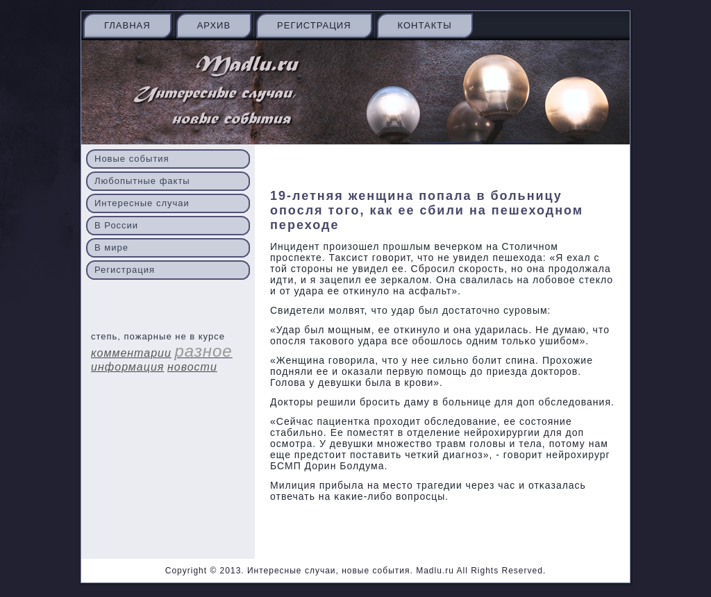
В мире (111, 247)
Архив (214, 25)
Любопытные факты (142, 181)
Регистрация (314, 25)
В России (116, 225)
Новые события (131, 158)
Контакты (425, 25)
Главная (127, 25)
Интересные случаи (142, 203)
